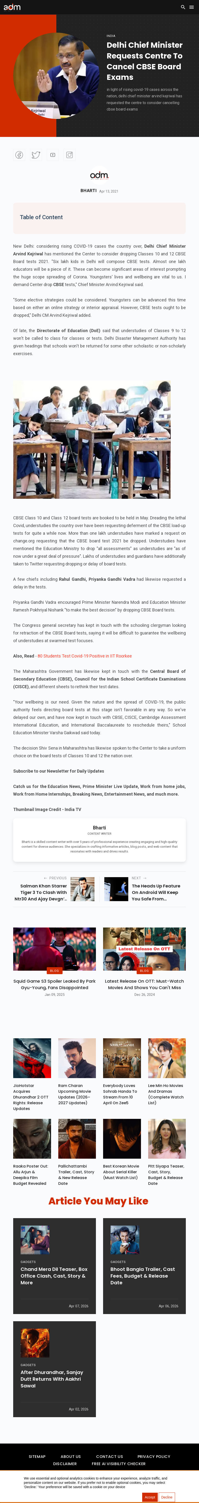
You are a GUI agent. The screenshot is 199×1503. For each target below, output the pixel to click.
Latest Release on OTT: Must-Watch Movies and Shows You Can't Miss (144, 984)
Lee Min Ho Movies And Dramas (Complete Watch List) (166, 1094)
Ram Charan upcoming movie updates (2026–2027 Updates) (74, 1094)
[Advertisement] (18, 99)
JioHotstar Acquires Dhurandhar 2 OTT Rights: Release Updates (30, 1097)
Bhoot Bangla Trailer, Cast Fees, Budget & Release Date (143, 1276)
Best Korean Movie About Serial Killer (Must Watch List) (121, 1171)
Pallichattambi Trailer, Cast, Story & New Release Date (76, 1174)
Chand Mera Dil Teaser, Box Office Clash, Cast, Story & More (54, 1276)
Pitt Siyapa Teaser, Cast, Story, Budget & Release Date (166, 1174)
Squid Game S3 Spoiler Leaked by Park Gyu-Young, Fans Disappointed (54, 984)
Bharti (89, 190)
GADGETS (28, 1261)
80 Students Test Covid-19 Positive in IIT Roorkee (85, 655)
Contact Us (109, 1456)
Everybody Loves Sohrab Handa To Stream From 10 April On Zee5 (120, 1094)
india (111, 35)
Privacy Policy (154, 1456)
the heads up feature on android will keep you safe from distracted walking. (156, 892)
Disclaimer (65, 1464)
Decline (167, 1497)
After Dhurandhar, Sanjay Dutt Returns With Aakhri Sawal (52, 1379)
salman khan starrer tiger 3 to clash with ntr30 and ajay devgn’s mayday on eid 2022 (41, 892)
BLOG (54, 970)
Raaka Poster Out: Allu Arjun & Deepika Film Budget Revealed (30, 1174)
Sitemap (37, 1456)
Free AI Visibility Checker (119, 1464)
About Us (71, 1456)
